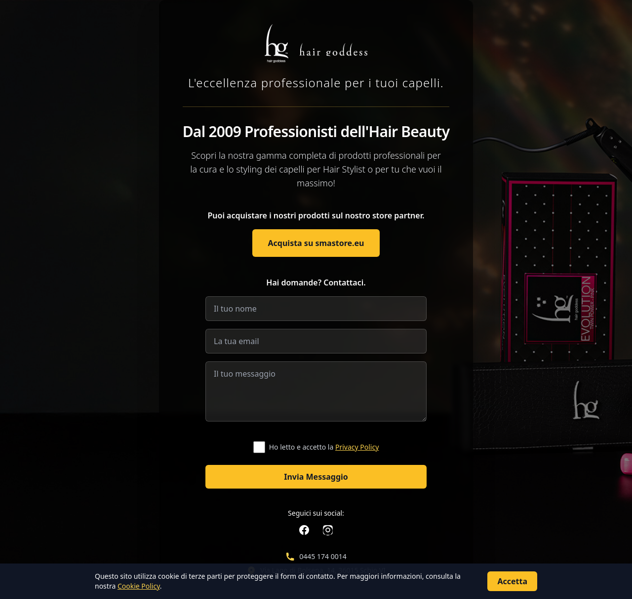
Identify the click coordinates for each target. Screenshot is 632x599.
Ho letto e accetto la (324, 447)
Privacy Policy (357, 447)
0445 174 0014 (322, 556)
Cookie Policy (139, 586)
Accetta (512, 581)
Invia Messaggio (316, 476)
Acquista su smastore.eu (316, 243)
